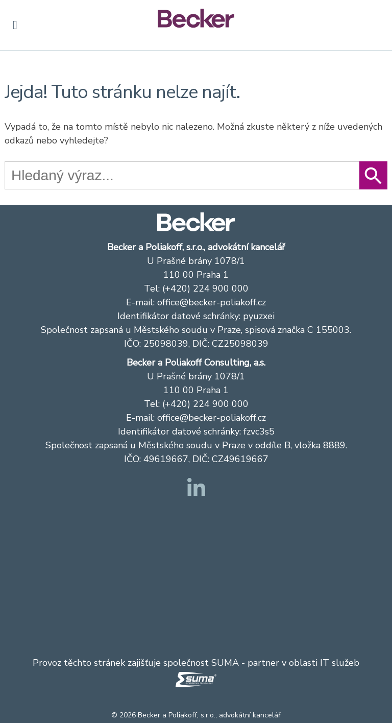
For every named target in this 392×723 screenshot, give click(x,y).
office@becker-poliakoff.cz (211, 302)
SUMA (225, 663)
